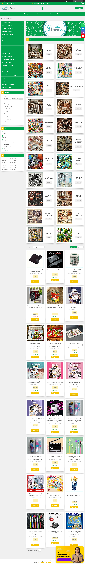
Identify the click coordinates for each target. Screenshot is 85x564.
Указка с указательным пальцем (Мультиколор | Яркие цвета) (35, 533)
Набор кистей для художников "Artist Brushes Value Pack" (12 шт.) (74, 495)
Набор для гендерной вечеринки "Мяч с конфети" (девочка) (54, 420)
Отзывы (52, 14)
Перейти (49, 54)
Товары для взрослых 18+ (49, 196)
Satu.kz (50, 561)
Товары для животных (78, 214)
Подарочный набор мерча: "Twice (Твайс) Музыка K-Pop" (55, 381)
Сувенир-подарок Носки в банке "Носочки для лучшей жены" (54, 307)
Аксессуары (78, 104)
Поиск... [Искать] (79, 8)
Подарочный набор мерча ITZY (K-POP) (35, 419)
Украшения (78, 123)
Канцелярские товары (78, 68)
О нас (11, 14)
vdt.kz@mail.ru (5, 150)
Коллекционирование (76, 86)
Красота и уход (49, 141)
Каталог (17, 14)
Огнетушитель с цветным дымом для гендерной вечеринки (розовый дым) (35, 457)
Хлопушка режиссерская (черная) (55, 456)
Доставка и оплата (42, 14)
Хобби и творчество (48, 86)
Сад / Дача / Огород (78, 232)
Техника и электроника (49, 177)
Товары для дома (49, 49)
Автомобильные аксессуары (49, 214)
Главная (5, 14)
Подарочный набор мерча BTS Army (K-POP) (74, 306)
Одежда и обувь (49, 104)
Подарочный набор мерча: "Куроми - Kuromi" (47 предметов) (74, 382)
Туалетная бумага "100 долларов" (74, 270)
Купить (36, 281)
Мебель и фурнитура (78, 196)
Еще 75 (7, 121)
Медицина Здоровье (78, 177)
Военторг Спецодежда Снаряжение (78, 141)
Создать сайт (5, 1)
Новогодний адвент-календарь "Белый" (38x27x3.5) (74, 344)
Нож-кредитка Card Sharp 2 (54, 269)
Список (81, 247)
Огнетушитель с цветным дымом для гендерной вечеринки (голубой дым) (74, 420)
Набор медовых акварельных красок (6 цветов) (55, 494)
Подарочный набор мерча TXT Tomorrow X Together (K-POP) (35, 381)
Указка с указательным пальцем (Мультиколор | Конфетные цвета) (74, 457)
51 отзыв (70, 1)
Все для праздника (49, 68)
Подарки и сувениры (78, 49)
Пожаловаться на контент (44, 562)
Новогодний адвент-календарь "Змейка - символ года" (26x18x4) (35, 345)
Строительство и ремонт (48, 232)
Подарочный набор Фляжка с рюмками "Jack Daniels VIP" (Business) (35, 307)
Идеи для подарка (29, 14)
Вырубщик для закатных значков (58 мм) (55, 532)
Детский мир (49, 123)
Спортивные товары (49, 159)
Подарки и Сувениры (7, 28)
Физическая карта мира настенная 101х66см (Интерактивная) (74, 533)
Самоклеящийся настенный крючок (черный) (35, 270)
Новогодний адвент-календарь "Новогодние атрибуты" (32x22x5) (55, 345)
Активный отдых (78, 159)
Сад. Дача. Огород (6, 87)
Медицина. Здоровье (7, 56)
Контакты (59, 14)
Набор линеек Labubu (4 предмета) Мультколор (35, 494)
